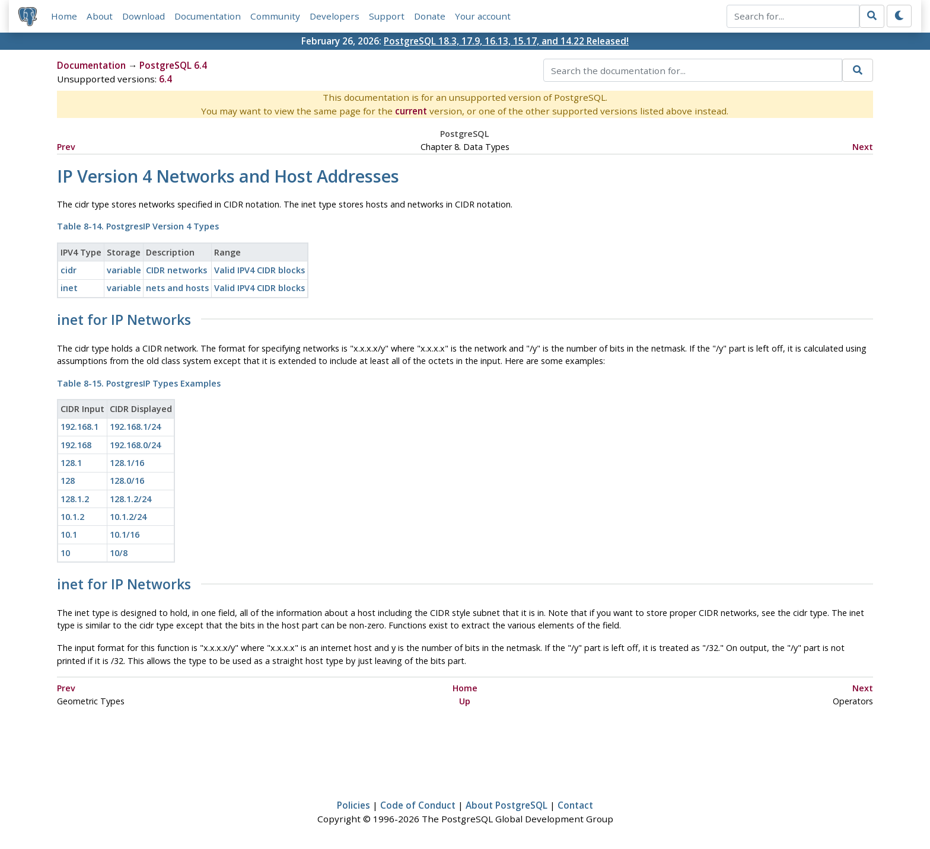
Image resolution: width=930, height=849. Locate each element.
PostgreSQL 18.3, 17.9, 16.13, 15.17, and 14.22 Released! (506, 41)
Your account (483, 16)
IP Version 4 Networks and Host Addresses (228, 175)
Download (143, 16)
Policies (353, 805)
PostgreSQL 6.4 (173, 66)
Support (387, 16)
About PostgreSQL (506, 805)
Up (464, 701)
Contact (575, 805)
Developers (334, 16)
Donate (429, 16)
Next (862, 146)
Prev (66, 146)
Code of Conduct (418, 805)
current (411, 111)
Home (64, 16)
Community (275, 16)
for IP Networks (124, 320)
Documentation (207, 16)
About (100, 16)
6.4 (165, 79)
